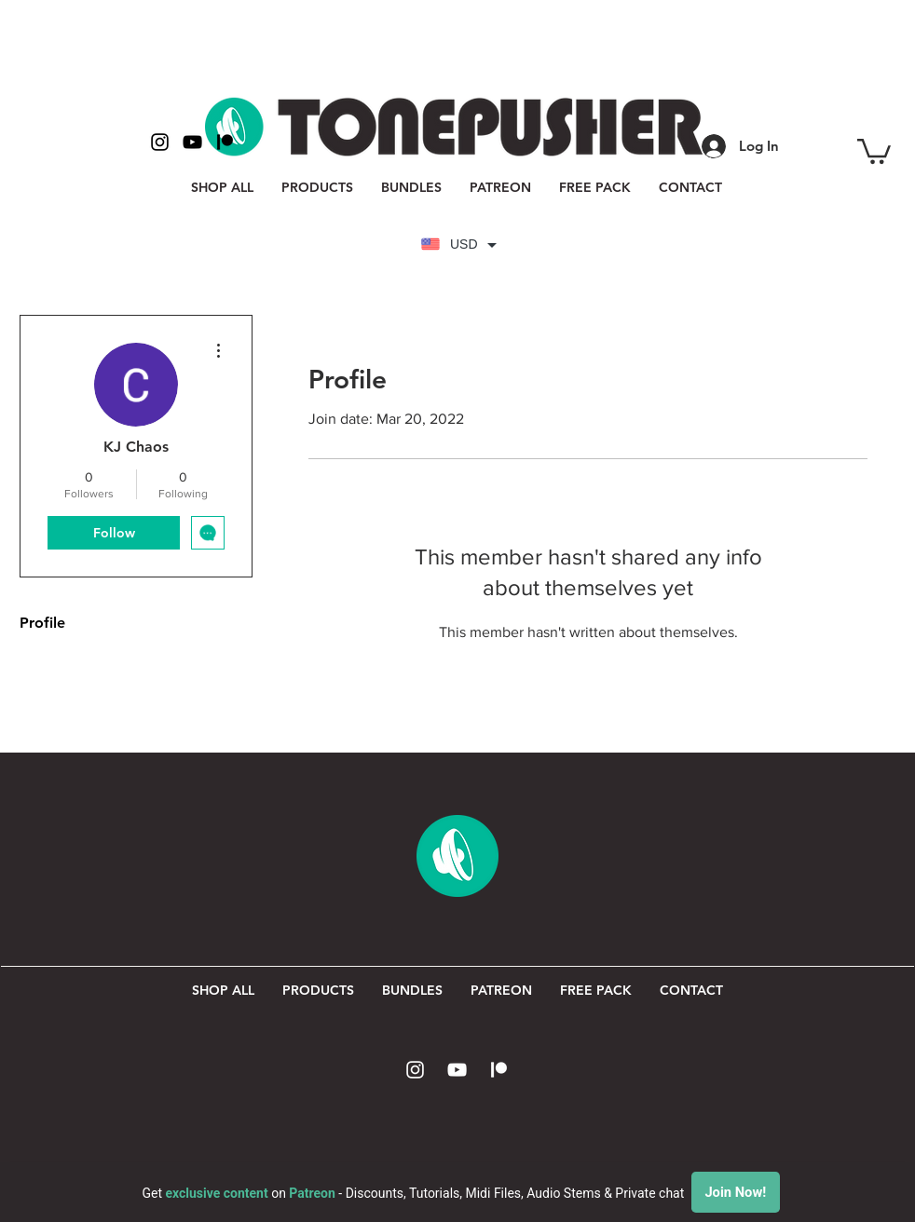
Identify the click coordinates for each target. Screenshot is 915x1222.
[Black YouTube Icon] (192, 142)
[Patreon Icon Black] (225, 142)
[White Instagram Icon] (415, 1069)
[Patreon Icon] (499, 1069)
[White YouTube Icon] (457, 1069)
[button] (874, 150)
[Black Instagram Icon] (159, 142)
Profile (42, 622)
